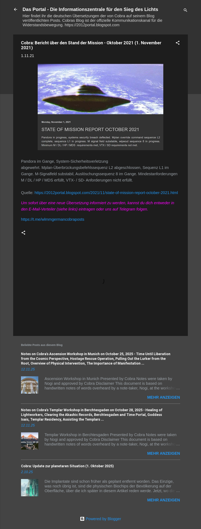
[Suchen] (185, 11)
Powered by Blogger (100, 519)
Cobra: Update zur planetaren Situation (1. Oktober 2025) (67, 466)
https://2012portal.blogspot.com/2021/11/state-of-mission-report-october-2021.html (106, 193)
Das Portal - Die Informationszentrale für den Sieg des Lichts (90, 9)
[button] (177, 43)
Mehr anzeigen (163, 397)
